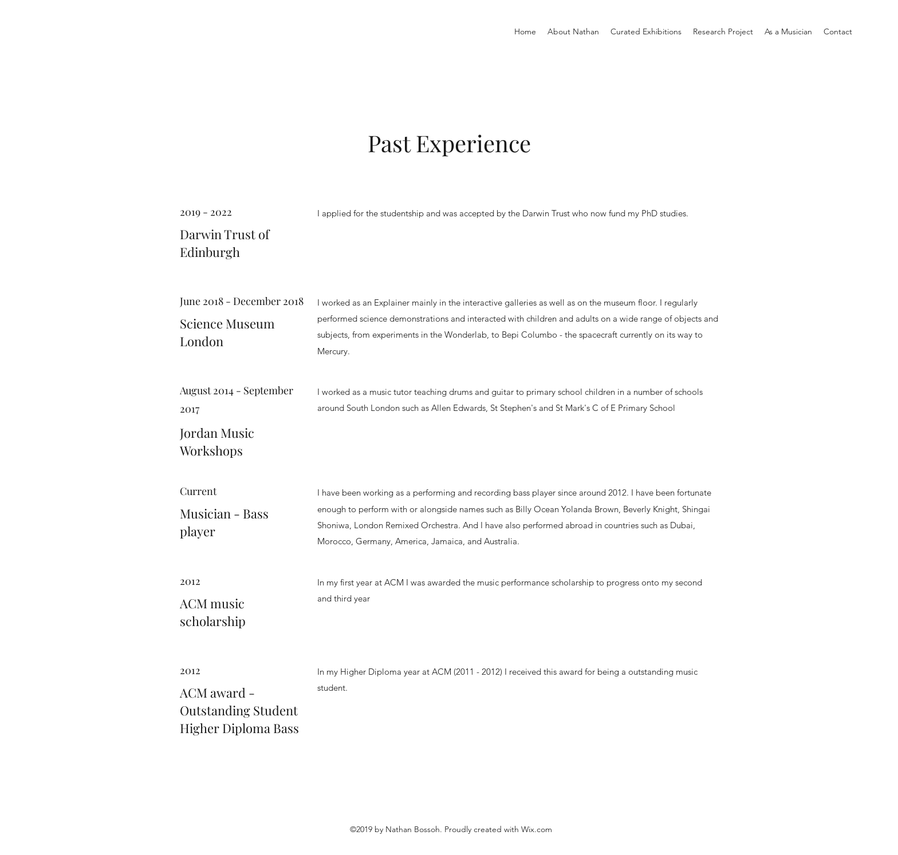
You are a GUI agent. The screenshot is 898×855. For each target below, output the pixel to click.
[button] (646, 31)
